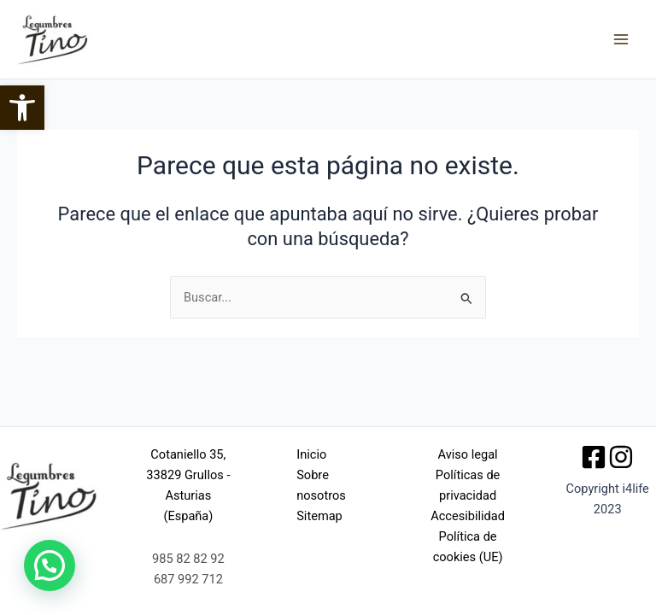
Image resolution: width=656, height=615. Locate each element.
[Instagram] (621, 457)
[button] (22, 107)
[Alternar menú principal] (621, 39)
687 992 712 (188, 579)
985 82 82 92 (188, 558)
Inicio (311, 454)
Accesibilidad (467, 516)
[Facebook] (593, 457)
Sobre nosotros (321, 485)
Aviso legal (468, 454)
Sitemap (319, 516)
